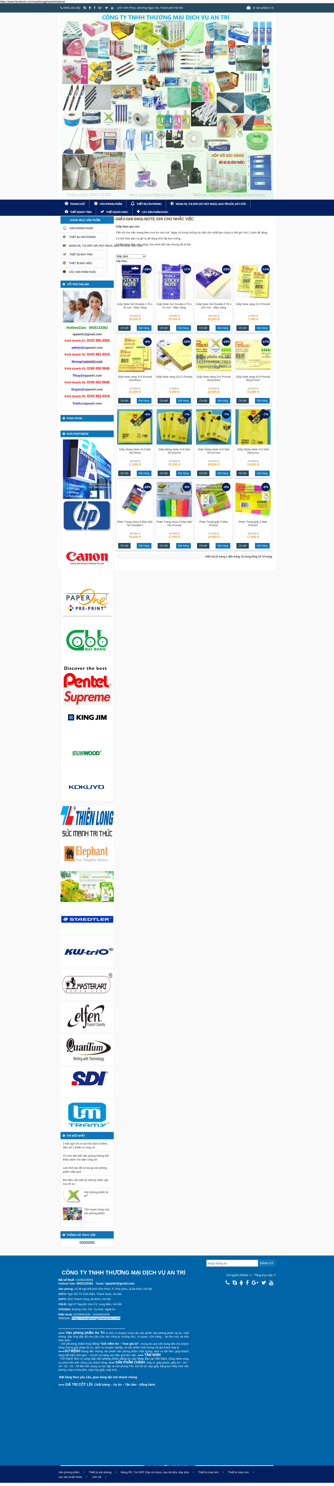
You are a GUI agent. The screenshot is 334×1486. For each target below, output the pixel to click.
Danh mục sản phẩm (85, 220)
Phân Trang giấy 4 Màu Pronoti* (253, 523)
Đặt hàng (144, 328)
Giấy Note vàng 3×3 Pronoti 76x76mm (135, 378)
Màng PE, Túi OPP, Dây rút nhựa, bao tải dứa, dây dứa (211, 204)
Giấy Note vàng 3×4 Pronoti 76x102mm (214, 378)
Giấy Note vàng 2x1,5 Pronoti (174, 376)
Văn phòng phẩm (110, 204)
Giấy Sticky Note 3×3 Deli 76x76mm (135, 451)
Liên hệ (96, 1477)
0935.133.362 (70, 7)
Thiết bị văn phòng (148, 204)
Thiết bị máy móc (117, 212)
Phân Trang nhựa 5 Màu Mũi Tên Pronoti (174, 523)
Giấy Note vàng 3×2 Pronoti (253, 304)
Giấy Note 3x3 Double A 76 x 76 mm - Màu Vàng (135, 305)
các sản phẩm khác (155, 212)
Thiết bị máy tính (81, 212)
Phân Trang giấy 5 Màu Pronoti (213, 523)
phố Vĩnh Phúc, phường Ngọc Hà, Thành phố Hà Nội (150, 7)
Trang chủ (77, 204)
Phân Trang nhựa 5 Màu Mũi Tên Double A (135, 523)
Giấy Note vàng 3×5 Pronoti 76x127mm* (253, 378)
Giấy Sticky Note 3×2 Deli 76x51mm (253, 451)
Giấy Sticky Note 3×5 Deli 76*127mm (213, 451)
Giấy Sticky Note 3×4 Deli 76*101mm (174, 451)
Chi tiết (124, 328)
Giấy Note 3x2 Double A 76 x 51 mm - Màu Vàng (174, 305)
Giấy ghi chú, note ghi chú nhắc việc (122, 219)
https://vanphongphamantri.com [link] (96, 1318)
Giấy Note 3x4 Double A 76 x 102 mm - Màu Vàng (213, 305)
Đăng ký (267, 1263)
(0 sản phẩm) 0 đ (263, 7)
